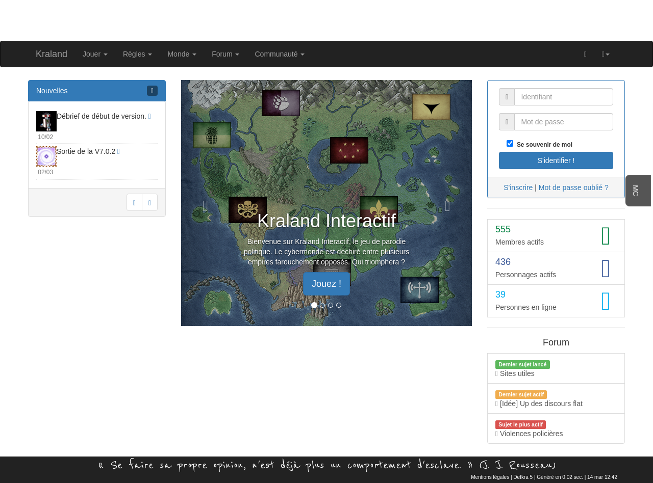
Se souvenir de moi (542, 144)
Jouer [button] (95, 54)
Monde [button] (181, 54)
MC (636, 190)
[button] (605, 54)
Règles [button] (137, 54)
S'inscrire (518, 187)
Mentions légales (490, 477)
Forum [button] (225, 54)
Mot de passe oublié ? (574, 187)
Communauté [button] (280, 54)
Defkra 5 (523, 477)
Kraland (51, 54)
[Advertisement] (326, 19)
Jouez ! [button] (326, 284)
